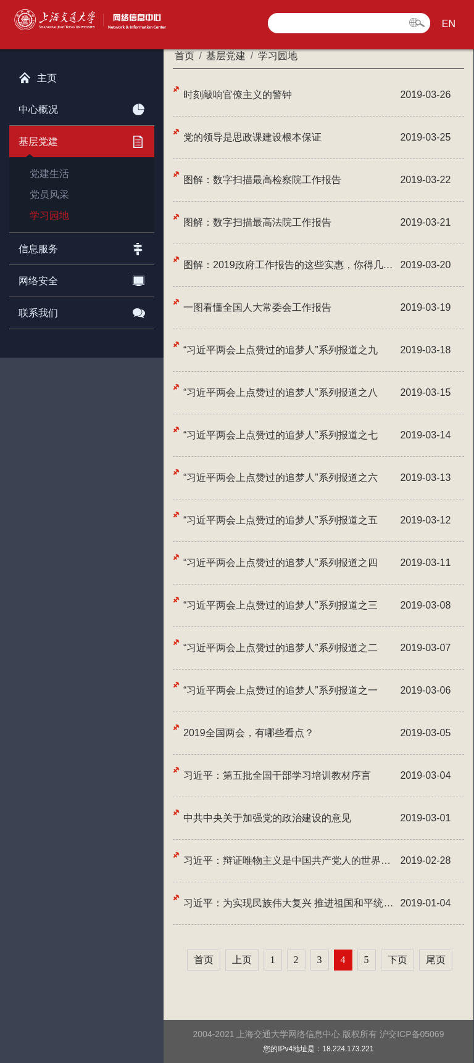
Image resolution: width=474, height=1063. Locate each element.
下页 (397, 959)
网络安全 (82, 278)
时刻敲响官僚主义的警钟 (237, 94)
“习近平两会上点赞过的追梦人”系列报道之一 (280, 690)
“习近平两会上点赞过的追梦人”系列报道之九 (280, 350)
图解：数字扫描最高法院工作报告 (257, 222)
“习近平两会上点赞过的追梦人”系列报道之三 (280, 605)
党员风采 (49, 194)
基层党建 (82, 139)
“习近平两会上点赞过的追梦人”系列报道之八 (280, 392)
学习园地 (49, 215)
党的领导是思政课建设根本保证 (252, 137)
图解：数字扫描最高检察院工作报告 (262, 179)
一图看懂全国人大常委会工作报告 (257, 307)
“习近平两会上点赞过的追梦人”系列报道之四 (280, 562)
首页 (204, 959)
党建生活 (49, 173)
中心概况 (82, 107)
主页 (38, 75)
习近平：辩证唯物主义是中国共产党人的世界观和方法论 (290, 860)
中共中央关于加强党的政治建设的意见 (267, 818)
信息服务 (82, 246)
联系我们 (82, 310)
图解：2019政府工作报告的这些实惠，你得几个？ (290, 265)
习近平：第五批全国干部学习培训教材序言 (277, 775)
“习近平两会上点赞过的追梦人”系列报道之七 (280, 435)
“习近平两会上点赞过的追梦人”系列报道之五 (280, 520)
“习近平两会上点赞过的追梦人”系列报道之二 (280, 647)
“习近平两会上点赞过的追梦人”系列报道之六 (280, 477)
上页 (242, 959)
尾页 (436, 959)
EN (448, 23)
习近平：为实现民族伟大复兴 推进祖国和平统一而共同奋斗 (290, 903)
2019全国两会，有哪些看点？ (248, 733)
